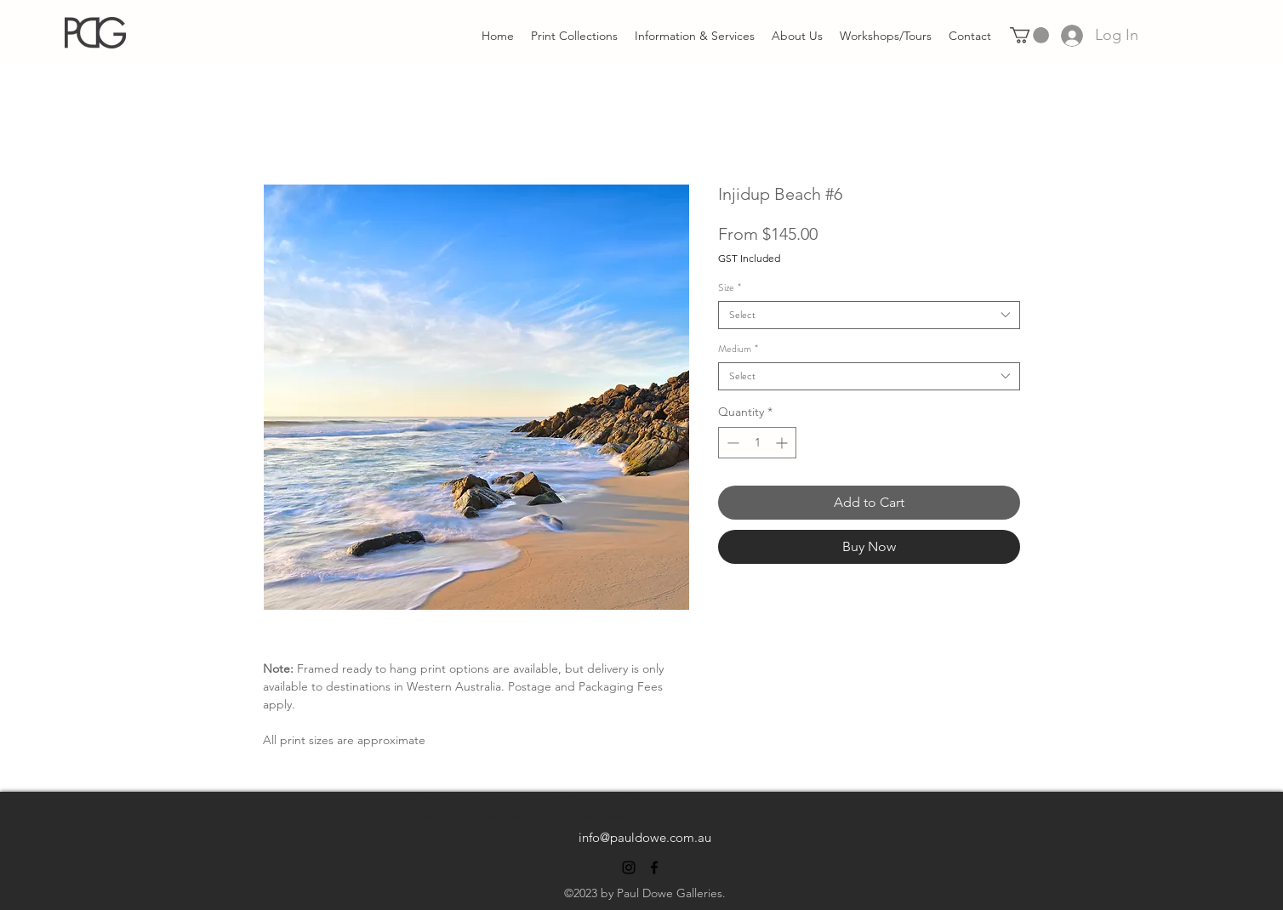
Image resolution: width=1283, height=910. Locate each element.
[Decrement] (731, 443)
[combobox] (869, 315)
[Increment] (783, 443)
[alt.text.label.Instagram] (628, 867)
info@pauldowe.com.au (645, 837)
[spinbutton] (757, 443)
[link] (1029, 35)
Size (729, 288)
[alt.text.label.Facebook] (654, 867)
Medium (738, 349)
